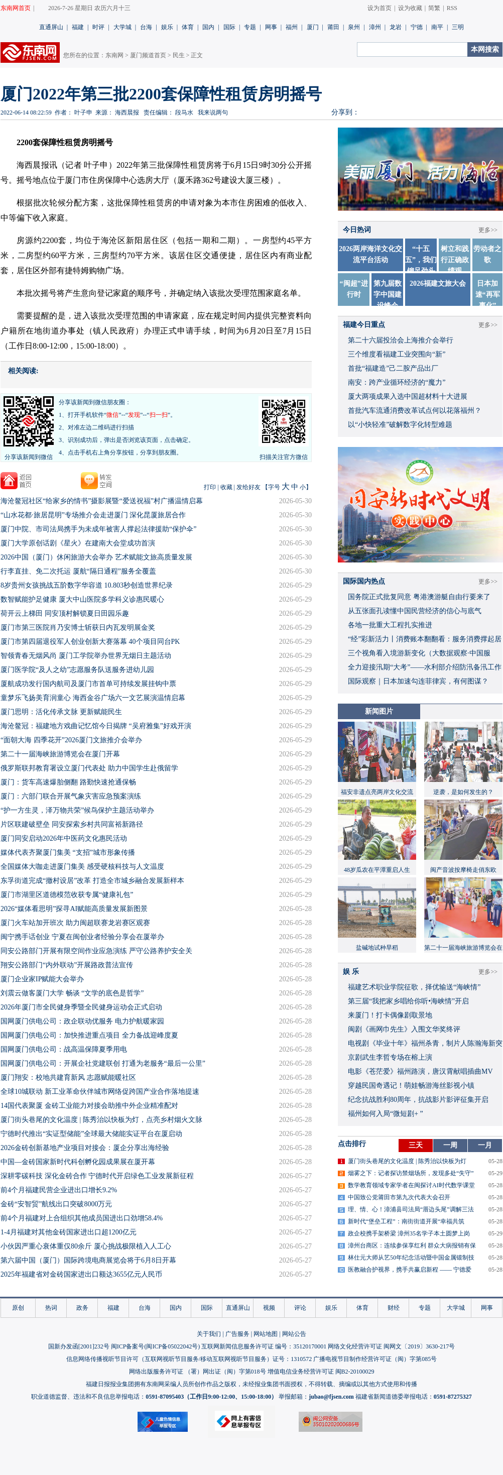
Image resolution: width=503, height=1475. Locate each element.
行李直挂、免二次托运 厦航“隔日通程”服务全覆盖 (78, 571)
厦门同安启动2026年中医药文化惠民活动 (64, 838)
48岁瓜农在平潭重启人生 (377, 869)
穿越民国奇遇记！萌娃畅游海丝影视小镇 (411, 1085)
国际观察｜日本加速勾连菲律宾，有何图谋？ (418, 681)
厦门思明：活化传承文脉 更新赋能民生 (61, 712)
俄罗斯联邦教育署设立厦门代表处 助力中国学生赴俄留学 (89, 768)
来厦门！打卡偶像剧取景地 (390, 1015)
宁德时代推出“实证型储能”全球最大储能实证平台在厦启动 (91, 1134)
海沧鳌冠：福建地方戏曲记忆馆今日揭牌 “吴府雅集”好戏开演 (96, 726)
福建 (78, 27)
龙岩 (396, 27)
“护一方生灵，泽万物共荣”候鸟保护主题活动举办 (77, 810)
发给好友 (248, 487)
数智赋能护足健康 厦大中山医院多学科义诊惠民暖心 (82, 599)
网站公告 (294, 1333)
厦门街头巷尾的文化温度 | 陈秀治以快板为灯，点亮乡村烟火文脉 (101, 1119)
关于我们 (209, 1333)
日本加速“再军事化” (487, 294)
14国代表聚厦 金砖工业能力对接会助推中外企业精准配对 (89, 1105)
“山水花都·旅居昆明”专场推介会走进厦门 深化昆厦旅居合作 (93, 515)
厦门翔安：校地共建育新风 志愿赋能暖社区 (68, 1077)
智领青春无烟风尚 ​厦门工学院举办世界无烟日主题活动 (86, 655)
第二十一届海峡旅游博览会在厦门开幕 (60, 754)
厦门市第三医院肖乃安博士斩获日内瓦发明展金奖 (78, 627)
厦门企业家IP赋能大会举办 (42, 979)
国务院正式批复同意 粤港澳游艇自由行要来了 (419, 597)
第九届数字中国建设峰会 (387, 294)
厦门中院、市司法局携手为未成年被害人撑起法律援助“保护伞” (98, 529)
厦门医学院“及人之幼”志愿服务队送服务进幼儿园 (77, 669)
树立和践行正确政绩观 (455, 260)
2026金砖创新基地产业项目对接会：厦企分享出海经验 (85, 1148)
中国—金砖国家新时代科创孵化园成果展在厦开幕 (78, 1162)
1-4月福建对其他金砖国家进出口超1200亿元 (69, 1232)
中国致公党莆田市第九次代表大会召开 (399, 1197)
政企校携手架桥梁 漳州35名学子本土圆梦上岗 (409, 1233)
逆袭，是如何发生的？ (463, 792)
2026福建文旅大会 (438, 283)
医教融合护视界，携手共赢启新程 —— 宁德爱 (409, 1269)
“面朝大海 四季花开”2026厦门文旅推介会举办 (71, 740)
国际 (229, 27)
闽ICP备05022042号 (172, 1346)
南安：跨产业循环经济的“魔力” (396, 382)
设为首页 (379, 8)
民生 (179, 55)
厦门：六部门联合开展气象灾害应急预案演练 (71, 796)
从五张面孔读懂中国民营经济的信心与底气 (414, 611)
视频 (269, 1307)
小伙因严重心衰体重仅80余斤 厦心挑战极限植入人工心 (86, 1246)
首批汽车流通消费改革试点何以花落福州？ (414, 410)
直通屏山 (51, 27)
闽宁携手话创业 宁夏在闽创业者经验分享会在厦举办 (82, 937)
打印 (210, 487)
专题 (250, 27)
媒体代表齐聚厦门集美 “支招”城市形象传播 (68, 852)
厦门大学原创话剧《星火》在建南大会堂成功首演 (78, 543)
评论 (300, 1307)
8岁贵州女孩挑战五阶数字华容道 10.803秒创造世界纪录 (87, 585)
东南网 (114, 55)
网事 (271, 27)
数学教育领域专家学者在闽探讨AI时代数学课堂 (411, 1185)
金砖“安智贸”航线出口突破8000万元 (56, 1204)
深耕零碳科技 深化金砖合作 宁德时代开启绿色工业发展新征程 (97, 1176)
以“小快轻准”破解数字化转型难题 (400, 424)
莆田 (333, 27)
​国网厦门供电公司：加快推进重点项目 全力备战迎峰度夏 (89, 1035)
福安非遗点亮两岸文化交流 (377, 792)
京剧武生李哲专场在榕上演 (390, 1057)
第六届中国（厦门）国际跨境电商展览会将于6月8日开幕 (88, 1260)
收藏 (226, 487)
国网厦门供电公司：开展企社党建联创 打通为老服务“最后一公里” (103, 1063)
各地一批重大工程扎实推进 (390, 625)
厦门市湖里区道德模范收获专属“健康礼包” (67, 894)
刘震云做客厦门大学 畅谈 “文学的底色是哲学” (72, 993)
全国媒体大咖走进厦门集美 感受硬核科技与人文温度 (82, 866)
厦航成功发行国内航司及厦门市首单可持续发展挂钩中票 (88, 684)
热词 (51, 1307)
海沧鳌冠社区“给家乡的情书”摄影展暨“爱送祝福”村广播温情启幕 (102, 501)
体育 (188, 27)
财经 (394, 1307)
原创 (18, 1307)
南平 (437, 27)
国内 (208, 27)
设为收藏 (410, 8)
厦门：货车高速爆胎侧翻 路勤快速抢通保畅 (68, 782)
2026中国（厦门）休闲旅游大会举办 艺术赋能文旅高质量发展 (96, 557)
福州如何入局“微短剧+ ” (385, 1113)
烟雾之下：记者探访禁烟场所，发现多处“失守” (411, 1173)
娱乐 (167, 27)
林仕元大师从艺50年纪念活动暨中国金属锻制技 (411, 1257)
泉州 (354, 27)
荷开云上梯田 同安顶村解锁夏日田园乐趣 (65, 613)
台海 (146, 27)
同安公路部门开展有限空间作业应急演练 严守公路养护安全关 (96, 951)
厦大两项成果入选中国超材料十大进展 (407, 396)
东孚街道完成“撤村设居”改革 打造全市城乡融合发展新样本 (92, 880)
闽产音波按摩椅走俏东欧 (463, 869)
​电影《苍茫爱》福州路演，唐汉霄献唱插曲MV (420, 1071)
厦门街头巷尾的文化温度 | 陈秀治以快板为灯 (407, 1161)
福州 (292, 27)
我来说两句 (213, 112)
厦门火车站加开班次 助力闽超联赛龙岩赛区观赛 (75, 923)
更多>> (487, 230)
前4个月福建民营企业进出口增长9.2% (59, 1190)
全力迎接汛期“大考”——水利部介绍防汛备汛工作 (424, 667)
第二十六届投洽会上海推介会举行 (400, 340)
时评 (98, 27)
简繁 (434, 8)
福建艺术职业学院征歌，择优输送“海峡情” (414, 987)
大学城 (122, 27)
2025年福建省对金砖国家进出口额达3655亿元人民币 (81, 1274)
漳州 (375, 27)
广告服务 (237, 1333)
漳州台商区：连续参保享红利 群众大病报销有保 (412, 1245)
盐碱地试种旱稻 (377, 947)
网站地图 (266, 1333)
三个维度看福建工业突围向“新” (396, 354)
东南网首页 (16, 8)
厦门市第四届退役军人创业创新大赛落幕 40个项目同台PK (90, 641)
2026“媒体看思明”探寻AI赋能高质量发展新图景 (74, 909)
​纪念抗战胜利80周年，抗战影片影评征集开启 (418, 1099)
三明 (458, 27)
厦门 (313, 27)
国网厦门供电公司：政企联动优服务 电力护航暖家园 (82, 1021)
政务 (82, 1307)
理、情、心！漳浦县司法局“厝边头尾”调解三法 (411, 1209)
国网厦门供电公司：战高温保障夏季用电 (64, 1049)
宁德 (417, 27)
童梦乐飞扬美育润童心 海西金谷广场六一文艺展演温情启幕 (93, 698)
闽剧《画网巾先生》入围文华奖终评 (404, 1029)
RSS (452, 8)
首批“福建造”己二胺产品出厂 (393, 368)
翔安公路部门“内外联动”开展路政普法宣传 (67, 965)
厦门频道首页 (148, 55)
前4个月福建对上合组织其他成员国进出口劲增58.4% (82, 1218)
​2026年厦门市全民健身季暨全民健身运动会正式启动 (81, 1007)
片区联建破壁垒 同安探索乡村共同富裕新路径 (72, 824)
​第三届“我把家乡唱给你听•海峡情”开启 (408, 1001)
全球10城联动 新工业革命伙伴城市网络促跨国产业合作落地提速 (100, 1091)
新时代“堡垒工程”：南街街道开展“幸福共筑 (406, 1221)
